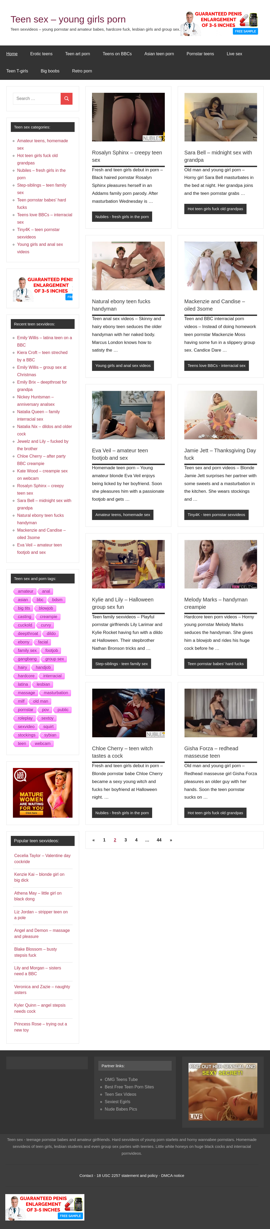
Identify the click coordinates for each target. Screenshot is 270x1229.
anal (46, 591)
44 (159, 840)
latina (23, 684)
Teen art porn (77, 54)
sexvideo (26, 726)
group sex (54, 659)
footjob (51, 650)
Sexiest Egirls (117, 1101)
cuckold (25, 625)
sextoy (47, 718)
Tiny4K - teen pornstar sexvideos (216, 514)
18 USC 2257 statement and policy (127, 1175)
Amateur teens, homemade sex (122, 514)
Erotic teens (41, 54)
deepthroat (28, 633)
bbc (40, 599)
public (63, 709)
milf (21, 701)
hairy (22, 667)
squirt (48, 726)
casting (24, 616)
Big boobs (50, 71)
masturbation (56, 693)
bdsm (57, 599)
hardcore (26, 676)
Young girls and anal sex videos (123, 365)
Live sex (234, 54)
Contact (86, 1175)
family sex (27, 650)
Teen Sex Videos (120, 1094)
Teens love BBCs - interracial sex (217, 365)
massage (26, 693)
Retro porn (82, 71)
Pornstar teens (200, 54)
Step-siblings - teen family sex (121, 663)
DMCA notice (172, 1175)
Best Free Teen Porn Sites (129, 1087)
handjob (43, 667)
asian (23, 599)
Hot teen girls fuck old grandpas (215, 208)
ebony (24, 642)
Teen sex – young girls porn (69, 19)
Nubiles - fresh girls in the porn (122, 216)
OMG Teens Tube (121, 1079)
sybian (50, 735)
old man (40, 701)
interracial (52, 676)
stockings (27, 735)
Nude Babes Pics (121, 1109)
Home (12, 54)
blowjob (46, 608)
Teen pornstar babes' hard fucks (216, 663)
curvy (46, 625)
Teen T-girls (17, 71)
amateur (25, 591)
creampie (48, 616)
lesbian (43, 684)
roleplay (25, 718)
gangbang (27, 659)
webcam (43, 743)
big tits (24, 608)
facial (43, 642)
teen (22, 743)
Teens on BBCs (117, 54)
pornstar (25, 709)
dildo (51, 633)
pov (45, 709)
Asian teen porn (159, 54)
